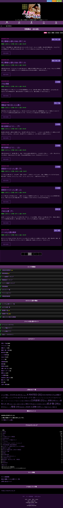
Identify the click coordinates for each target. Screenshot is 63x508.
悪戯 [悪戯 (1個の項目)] (15, 404)
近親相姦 (3, 361)
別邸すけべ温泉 (6, 448)
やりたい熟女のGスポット (9, 456)
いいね (57, 32)
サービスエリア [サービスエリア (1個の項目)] (39, 397)
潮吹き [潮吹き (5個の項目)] (28, 404)
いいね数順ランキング (8, 276)
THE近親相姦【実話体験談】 (9, 444)
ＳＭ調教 (3, 375)
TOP (23, 496)
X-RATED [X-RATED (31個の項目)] (34, 394)
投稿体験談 (5, 286)
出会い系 (3, 357)
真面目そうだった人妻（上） (12, 190)
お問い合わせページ (6, 481)
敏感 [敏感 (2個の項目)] (19, 404)
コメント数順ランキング (8, 283)
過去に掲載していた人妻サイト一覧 (10, 479)
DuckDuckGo (5, 438)
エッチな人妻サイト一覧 (8, 304)
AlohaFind (4, 462)
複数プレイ (4, 348)
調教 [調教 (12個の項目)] (37, 407)
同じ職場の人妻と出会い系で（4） (14, 41)
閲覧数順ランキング (7, 279)
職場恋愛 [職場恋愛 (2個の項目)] (23, 407)
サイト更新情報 (5, 477)
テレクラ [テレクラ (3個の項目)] (52, 397)
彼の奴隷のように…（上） (11, 147)
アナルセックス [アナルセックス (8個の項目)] (27, 397)
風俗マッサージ (5, 370)
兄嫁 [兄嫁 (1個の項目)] (22, 400)
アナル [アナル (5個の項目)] (16, 397)
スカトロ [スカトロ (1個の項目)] (45, 397)
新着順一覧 (6, 310)
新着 (45, 32)
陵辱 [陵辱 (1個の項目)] (50, 407)
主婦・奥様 (4, 384)
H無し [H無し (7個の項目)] (8, 395)
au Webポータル (6, 457)
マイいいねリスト (6, 293)
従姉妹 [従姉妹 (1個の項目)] (11, 404)
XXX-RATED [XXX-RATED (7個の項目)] (48, 395)
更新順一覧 (6, 313)
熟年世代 (3, 352)
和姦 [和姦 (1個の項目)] (46, 400)
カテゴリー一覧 (6, 289)
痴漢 (2, 364)
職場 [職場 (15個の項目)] (15, 407)
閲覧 (53, 32)
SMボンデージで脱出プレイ (9, 440)
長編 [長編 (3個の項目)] (46, 407)
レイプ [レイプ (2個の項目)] (15, 400)
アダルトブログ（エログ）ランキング (12, 443)
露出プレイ (4, 380)
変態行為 (3, 366)
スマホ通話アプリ (6, 331)
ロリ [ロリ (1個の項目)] (19, 400)
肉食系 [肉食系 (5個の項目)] (29, 407)
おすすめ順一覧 (6, 307)
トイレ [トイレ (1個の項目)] (5, 400)
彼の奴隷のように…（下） (11, 126)
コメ (61, 32)
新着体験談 (5, 273)
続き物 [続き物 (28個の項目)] (53, 403)
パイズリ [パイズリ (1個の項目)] (9, 400)
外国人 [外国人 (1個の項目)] (58, 400)
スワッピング (4, 345)
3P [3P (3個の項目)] (3, 395)
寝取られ (3, 373)
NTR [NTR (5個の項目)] (14, 395)
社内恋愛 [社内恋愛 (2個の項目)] (39, 404)
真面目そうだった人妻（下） (12, 169)
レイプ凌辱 (4, 354)
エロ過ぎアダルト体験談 (8, 436)
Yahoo (3, 433)
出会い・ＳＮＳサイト (8, 334)
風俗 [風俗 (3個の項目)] (54, 407)
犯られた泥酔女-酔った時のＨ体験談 (11, 449)
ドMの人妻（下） (7, 211)
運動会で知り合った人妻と (11, 105)
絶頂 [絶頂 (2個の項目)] (45, 404)
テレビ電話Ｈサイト (7, 328)
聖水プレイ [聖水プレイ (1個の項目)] (8, 407)
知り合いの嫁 (5, 451)
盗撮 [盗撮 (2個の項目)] (34, 404)
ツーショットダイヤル (8, 324)
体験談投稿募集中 (7, 270)
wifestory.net (31, 504)
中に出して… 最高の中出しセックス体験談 (13, 446)
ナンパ (3, 359)
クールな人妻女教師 (8, 232)
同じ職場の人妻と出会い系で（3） (14, 62)
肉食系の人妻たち (5, 377)
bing (3, 435)
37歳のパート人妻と (8, 420)
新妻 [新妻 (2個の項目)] (23, 404)
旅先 (2, 382)
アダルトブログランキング (8, 490)
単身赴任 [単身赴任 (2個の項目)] (28, 400)
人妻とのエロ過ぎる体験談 (9, 317)
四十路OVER (5, 454)
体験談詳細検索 (6, 296)
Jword (3, 461)
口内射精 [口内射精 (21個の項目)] (37, 400)
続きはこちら (4, 464)
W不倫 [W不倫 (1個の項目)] (24, 395)
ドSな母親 (5, 84)
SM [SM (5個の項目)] (20, 395)
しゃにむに (5, 441)
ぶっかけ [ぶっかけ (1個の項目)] (10, 397)
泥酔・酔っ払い (5, 368)
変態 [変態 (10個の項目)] (51, 401)
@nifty (4, 453)
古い (49, 32)
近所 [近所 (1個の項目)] (42, 407)
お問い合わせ (38, 496)
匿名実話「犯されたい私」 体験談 (11, 459)
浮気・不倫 (4, 343)
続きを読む (6, 53)
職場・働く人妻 (5, 350)
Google (4, 431)
